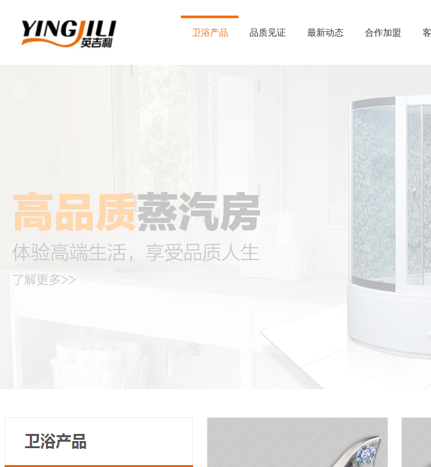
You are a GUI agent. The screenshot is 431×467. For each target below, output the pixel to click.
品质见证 (268, 33)
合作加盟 (383, 33)
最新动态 (325, 33)
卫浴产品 (210, 33)
